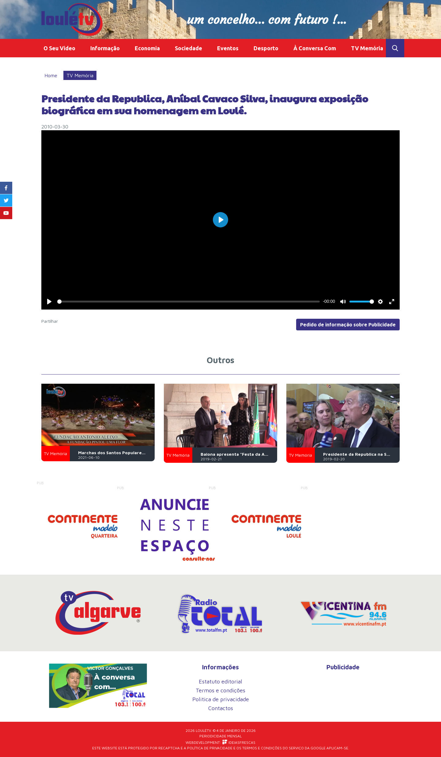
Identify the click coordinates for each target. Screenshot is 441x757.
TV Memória (367, 48)
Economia (147, 48)
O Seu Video (59, 48)
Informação (105, 48)
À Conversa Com (314, 48)
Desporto (266, 48)
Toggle (395, 48)
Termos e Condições (262, 748)
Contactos (220, 708)
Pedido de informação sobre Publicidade (348, 324)
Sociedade (188, 48)
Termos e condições (220, 690)
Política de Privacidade (209, 748)
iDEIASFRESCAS (238, 742)
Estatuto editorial (220, 681)
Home (50, 75)
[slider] (188, 302)
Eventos (228, 48)
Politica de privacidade (220, 699)
